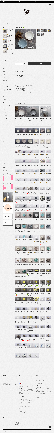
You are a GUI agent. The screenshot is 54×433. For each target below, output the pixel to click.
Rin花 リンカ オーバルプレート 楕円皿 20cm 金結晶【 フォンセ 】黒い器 (17, 192)
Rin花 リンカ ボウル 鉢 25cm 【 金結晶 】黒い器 (36, 192)
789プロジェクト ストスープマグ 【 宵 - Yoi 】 (42, 183)
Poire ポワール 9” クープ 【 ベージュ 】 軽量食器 (35, 329)
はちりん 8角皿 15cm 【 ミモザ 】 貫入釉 (36, 134)
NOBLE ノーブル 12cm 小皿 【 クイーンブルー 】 (24, 219)
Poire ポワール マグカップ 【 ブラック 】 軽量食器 (23, 348)
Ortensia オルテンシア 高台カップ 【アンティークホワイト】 (36, 242)
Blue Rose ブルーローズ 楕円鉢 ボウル (23, 359)
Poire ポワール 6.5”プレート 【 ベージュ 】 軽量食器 (48, 303)
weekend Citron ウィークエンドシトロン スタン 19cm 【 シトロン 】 (36, 293)
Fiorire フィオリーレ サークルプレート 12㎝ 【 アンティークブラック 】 (10, 30)
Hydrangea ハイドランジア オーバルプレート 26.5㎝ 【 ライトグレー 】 (36, 165)
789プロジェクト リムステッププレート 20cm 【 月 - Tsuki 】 (30, 174)
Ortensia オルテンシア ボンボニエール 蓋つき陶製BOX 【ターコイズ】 (24, 276)
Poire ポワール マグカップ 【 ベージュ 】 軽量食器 (48, 339)
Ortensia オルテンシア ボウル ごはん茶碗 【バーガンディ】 (48, 242)
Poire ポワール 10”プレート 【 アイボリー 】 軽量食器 (17, 321)
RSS (15, 424)
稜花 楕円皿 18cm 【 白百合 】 (30, 201)
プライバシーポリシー (18, 423)
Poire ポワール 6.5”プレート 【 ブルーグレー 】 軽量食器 (18, 312)
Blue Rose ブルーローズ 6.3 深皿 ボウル (17, 359)
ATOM (17, 424)
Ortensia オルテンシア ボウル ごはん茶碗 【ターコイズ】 (24, 253)
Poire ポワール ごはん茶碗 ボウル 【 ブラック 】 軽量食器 (35, 339)
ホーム (3, 23)
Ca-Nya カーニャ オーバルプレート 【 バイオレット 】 (24, 155)
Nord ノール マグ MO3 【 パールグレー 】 (42, 285)
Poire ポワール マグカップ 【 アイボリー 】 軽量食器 (42, 339)
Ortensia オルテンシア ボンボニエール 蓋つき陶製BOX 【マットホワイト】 (18, 276)
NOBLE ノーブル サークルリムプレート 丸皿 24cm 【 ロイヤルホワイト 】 (18, 231)
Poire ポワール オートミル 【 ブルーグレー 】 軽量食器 (17, 330)
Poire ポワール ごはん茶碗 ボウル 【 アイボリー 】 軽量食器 (17, 339)
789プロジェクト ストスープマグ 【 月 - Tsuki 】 (48, 183)
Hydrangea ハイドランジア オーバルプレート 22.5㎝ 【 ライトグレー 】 (18, 165)
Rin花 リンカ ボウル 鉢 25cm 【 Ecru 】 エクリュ (48, 146)
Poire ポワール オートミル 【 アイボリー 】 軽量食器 (42, 321)
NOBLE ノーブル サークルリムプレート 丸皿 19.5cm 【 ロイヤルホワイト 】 (36, 219)
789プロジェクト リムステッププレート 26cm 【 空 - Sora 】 (36, 174)
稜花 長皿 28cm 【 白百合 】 (17, 209)
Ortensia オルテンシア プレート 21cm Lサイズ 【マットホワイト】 (30, 264)
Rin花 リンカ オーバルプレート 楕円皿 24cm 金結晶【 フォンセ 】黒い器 (23, 192)
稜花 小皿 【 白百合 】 (18, 201)
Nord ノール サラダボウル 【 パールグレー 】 (30, 285)
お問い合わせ (25, 422)
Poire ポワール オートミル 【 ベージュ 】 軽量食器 (48, 321)
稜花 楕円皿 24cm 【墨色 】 (48, 201)
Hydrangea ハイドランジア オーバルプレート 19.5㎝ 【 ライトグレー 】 (36, 155)
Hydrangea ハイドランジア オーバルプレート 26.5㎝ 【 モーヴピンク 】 (48, 165)
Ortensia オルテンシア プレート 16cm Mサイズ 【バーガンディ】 (36, 253)
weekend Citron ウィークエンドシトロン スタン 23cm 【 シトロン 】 (48, 293)
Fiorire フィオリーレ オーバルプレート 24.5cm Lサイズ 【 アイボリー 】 (10, 45)
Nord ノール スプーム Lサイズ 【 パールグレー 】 (30, 274)
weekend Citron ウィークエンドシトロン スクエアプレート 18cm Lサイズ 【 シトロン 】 (24, 303)
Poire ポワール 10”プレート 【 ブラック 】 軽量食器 (36, 321)
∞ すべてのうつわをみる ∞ (7, 24)
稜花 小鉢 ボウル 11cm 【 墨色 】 (36, 209)
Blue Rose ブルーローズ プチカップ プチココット (36, 360)
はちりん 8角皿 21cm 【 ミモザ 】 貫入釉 (17, 145)
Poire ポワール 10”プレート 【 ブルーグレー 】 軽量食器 (30, 321)
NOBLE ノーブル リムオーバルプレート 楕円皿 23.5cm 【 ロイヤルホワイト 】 (36, 231)
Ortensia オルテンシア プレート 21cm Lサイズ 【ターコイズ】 (36, 264)
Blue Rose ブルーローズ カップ (30, 359)
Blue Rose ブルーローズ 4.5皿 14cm (30, 349)
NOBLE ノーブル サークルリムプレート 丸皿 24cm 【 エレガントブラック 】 (30, 231)
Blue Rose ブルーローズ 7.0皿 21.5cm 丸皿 (36, 349)
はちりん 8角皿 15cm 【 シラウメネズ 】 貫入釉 (48, 135)
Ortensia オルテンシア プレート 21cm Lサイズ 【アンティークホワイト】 (18, 265)
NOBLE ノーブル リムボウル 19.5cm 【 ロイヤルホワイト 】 (18, 240)
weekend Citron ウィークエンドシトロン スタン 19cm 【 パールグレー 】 (29, 293)
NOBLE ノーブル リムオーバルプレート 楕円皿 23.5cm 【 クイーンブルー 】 (42, 231)
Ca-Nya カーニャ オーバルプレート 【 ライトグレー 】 (18, 155)
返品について (16, 421)
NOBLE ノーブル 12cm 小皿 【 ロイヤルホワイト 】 (18, 219)
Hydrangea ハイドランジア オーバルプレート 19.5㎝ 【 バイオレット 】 (42, 155)
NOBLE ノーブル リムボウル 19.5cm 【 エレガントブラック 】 (30, 240)
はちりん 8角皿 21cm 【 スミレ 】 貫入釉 (23, 145)
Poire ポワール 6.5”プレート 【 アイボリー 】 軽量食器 (42, 303)
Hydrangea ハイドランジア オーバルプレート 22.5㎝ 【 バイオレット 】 (24, 165)
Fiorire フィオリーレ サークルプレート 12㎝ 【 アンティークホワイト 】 (10, 40)
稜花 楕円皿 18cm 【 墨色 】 (36, 201)
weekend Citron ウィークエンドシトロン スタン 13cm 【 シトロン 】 (24, 293)
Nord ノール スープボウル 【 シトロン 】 (24, 285)
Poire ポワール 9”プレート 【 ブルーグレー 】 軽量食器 (42, 312)
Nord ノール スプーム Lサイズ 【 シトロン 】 (36, 273)
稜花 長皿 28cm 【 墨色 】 (23, 209)
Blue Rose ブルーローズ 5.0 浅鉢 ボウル (48, 349)
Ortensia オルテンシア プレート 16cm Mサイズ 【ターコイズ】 (48, 253)
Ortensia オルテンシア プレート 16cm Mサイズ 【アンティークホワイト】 (30, 253)
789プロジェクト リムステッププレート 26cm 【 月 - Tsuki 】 (48, 174)
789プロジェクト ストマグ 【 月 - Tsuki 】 (30, 182)
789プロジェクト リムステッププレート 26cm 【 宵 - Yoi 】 (42, 174)
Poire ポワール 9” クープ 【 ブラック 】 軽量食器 (48, 329)
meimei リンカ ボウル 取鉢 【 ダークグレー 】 (33, 119)
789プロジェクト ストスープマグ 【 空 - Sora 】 (36, 183)
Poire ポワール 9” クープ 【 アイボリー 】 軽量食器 (30, 330)
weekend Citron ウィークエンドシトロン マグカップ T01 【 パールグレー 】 (30, 303)
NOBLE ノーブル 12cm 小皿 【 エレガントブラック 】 (30, 219)
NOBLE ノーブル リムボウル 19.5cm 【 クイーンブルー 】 (24, 240)
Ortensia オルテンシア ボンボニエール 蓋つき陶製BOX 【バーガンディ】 (48, 265)
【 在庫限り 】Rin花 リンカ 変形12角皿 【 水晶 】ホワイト (42, 192)
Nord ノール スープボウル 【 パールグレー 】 (18, 285)
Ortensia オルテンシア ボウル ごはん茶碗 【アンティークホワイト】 (42, 242)
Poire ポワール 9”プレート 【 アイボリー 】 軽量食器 (29, 312)
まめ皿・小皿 (6, 23)
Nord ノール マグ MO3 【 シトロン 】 (48, 285)
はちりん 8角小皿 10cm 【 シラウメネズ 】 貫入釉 (30, 135)
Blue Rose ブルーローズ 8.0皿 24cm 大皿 (42, 349)
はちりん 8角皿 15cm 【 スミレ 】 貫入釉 (42, 134)
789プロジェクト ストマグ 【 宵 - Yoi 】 (23, 182)
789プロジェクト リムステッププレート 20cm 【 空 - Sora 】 (17, 174)
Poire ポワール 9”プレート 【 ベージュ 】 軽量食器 (35, 312)
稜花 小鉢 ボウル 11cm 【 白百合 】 (30, 209)
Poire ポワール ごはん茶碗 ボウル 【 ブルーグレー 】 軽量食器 (30, 339)
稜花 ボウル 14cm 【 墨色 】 (48, 209)
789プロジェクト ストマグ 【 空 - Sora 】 (17, 182)
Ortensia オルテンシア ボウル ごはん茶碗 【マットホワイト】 (18, 253)
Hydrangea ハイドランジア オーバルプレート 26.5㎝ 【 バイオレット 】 (42, 165)
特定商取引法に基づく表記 (18, 422)
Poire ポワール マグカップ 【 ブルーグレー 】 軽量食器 (17, 348)
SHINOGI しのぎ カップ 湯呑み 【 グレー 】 (45, 119)
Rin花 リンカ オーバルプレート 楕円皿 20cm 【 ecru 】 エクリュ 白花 (9, 35)
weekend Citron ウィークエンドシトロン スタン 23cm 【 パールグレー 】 (42, 293)
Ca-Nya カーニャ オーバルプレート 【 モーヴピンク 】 (30, 155)
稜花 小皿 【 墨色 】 (24, 201)
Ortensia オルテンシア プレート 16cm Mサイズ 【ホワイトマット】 (42, 253)
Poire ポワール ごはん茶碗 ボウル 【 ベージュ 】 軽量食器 (23, 339)
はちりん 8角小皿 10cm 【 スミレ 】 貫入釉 (24, 134)
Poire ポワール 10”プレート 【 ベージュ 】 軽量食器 (23, 321)
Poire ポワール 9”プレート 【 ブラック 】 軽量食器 (48, 312)
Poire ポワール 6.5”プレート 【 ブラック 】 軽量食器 (24, 312)
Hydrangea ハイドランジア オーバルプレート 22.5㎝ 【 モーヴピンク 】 (30, 165)
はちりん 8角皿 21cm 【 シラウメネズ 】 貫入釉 (29, 146)
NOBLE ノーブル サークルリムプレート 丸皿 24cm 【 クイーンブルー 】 (24, 231)
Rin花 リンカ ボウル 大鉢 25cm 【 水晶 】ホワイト (48, 192)
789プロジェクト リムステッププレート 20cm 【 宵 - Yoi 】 (23, 174)
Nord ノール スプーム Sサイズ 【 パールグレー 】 (42, 274)
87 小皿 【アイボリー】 (18, 118)
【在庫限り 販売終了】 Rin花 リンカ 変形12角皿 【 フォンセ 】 (30, 192)
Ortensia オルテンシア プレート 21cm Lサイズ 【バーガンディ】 (24, 264)
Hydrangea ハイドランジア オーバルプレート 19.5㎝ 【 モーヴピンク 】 (48, 155)
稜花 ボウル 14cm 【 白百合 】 (42, 209)
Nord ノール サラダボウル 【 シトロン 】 (36, 285)
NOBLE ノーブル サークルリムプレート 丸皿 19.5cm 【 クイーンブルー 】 (42, 219)
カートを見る (25, 421)
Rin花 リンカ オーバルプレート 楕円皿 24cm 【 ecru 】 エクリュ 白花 (9, 49)
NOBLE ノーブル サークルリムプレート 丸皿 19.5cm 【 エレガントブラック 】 (48, 219)
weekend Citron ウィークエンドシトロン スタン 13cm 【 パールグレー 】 (17, 293)
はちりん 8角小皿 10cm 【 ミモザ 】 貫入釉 (18, 134)
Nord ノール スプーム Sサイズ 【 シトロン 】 (48, 273)
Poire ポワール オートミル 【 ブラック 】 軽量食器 (23, 330)
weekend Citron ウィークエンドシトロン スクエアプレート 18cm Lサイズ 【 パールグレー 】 (18, 303)
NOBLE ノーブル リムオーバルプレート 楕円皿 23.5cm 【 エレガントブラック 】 (48, 231)
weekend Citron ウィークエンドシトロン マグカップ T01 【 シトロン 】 (36, 303)
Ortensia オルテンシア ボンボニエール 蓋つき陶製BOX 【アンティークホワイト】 (42, 265)
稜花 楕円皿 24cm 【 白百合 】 (42, 201)
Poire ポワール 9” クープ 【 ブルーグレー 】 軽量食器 (42, 330)
